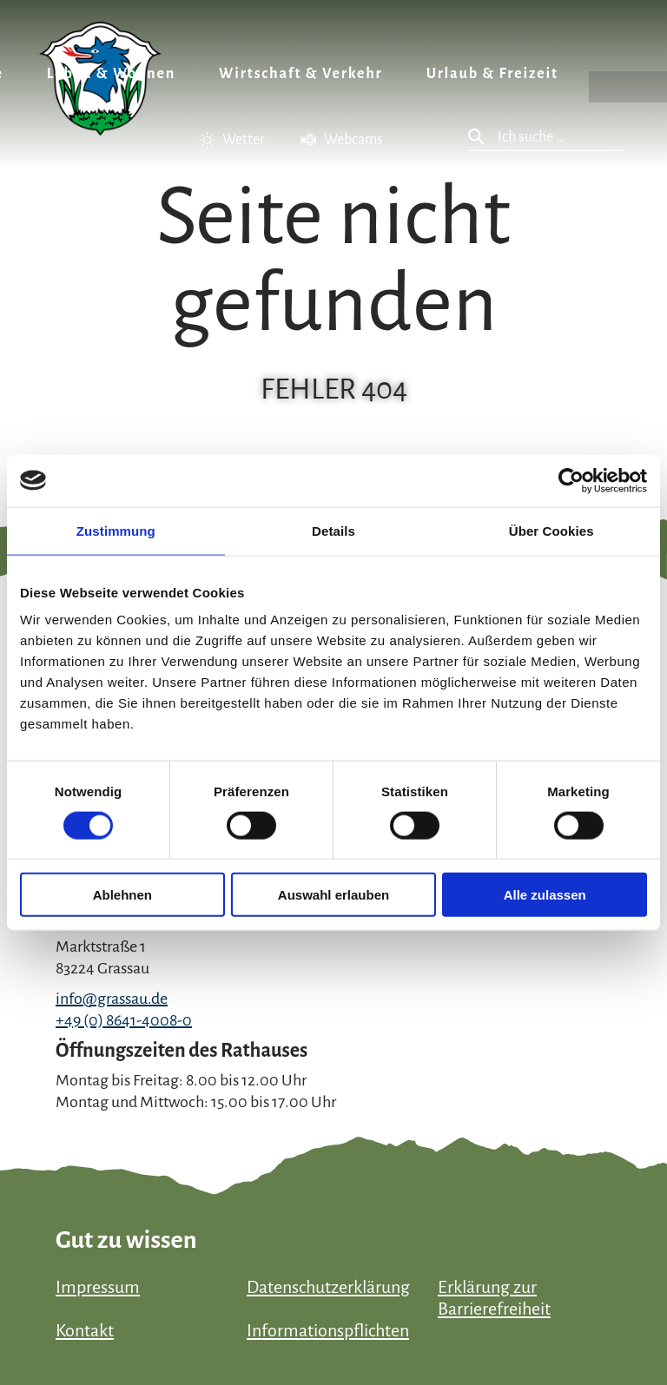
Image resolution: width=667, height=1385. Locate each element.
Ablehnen (122, 894)
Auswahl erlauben (333, 894)
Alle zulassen (545, 894)
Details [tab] (333, 530)
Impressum (98, 1286)
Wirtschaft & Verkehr (301, 74)
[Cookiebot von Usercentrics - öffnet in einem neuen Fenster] (571, 480)
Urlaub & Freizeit (492, 74)
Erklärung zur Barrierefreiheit (494, 1297)
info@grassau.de (112, 998)
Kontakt (85, 1330)
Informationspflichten (328, 1330)
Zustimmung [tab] (115, 530)
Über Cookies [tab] (551, 530)
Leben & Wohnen (111, 74)
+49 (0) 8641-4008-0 (124, 1020)
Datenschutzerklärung (328, 1286)
